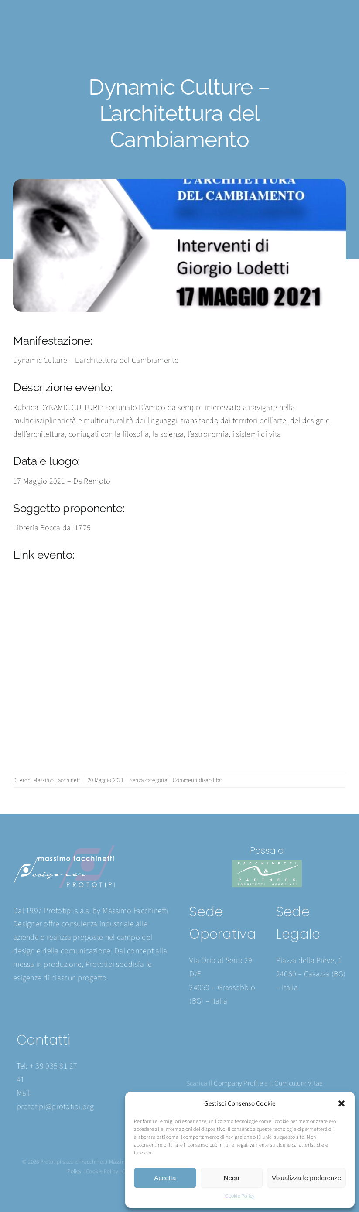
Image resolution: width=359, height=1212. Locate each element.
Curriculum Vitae (298, 1083)
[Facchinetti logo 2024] (267, 863)
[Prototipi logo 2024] (63, 848)
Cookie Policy (240, 1196)
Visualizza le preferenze (306, 1177)
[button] (341, 1103)
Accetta (165, 1177)
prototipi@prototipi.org (55, 1106)
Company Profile (238, 1083)
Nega (231, 1177)
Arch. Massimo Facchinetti (51, 780)
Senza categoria (148, 780)
